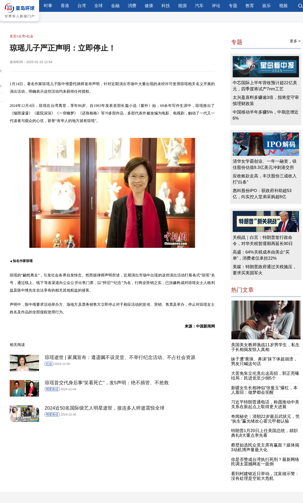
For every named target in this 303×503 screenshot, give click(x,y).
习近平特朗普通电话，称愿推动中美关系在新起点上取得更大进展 (265, 404)
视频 (283, 5)
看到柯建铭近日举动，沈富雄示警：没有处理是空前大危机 (265, 476)
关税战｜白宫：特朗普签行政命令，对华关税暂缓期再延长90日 (263, 240)
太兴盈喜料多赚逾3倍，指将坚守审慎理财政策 (266, 100)
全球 (98, 5)
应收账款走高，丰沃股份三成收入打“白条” (265, 179)
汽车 (199, 5)
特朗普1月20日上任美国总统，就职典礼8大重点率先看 (264, 433)
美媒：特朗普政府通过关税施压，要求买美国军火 (265, 269)
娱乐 (266, 5)
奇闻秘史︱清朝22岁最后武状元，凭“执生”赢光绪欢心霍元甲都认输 (265, 419)
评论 (216, 5)
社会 (30, 36)
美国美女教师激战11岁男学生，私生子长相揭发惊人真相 (265, 347)
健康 (149, 5)
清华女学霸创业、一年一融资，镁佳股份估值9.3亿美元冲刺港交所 (265, 164)
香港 (65, 5)
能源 (182, 5)
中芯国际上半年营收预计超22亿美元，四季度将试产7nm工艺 (265, 85)
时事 (48, 5)
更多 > (295, 41)
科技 (165, 5)
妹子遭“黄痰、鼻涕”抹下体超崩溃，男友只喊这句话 (264, 361)
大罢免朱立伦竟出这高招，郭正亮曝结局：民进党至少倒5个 (265, 376)
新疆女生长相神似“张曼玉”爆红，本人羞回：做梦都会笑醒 (264, 390)
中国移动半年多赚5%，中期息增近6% (266, 115)
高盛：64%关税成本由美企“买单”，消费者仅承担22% (261, 255)
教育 (249, 5)
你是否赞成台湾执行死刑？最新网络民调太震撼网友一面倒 (265, 462)
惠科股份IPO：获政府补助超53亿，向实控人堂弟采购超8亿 (262, 193)
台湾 (81, 5)
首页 (13, 36)
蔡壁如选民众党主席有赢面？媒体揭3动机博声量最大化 (265, 447)
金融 (115, 5)
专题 (233, 5)
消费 (132, 5)
